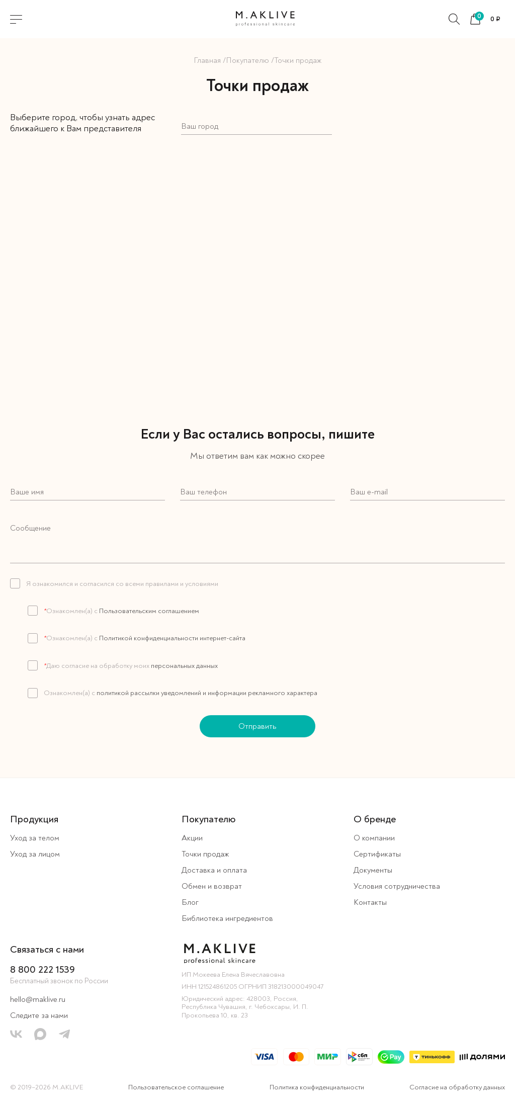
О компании (374, 838)
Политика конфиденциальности (317, 1087)
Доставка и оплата (214, 870)
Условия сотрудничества (397, 886)
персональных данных (183, 665)
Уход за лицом (35, 854)
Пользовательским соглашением (148, 611)
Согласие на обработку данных (457, 1087)
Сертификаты (377, 854)
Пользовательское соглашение (176, 1087)
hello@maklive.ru (37, 999)
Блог (190, 902)
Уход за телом (34, 838)
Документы (373, 870)
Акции (192, 838)
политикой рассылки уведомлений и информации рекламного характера (206, 693)
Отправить (257, 726)
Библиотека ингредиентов (227, 918)
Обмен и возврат (212, 886)
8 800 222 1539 (42, 969)
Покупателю (247, 60)
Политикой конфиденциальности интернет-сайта (171, 638)
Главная (207, 60)
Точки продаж (205, 854)
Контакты (370, 902)
